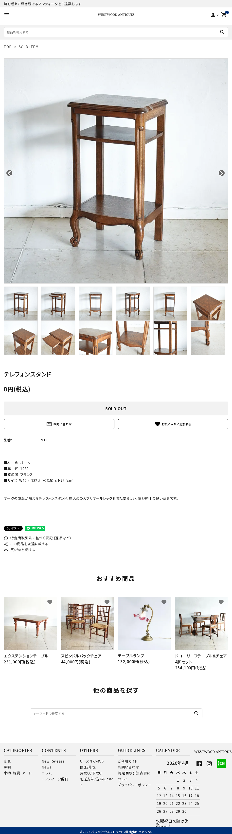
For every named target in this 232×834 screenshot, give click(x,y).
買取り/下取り (91, 772)
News (46, 767)
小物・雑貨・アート (18, 772)
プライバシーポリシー (134, 784)
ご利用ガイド (128, 761)
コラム (47, 772)
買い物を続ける (19, 549)
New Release (53, 761)
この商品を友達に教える (26, 543)
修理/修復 (88, 767)
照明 (7, 767)
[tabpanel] (116, 171)
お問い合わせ (59, 424)
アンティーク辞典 (55, 778)
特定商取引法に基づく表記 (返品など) (37, 537)
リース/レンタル (92, 761)
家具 (7, 761)
